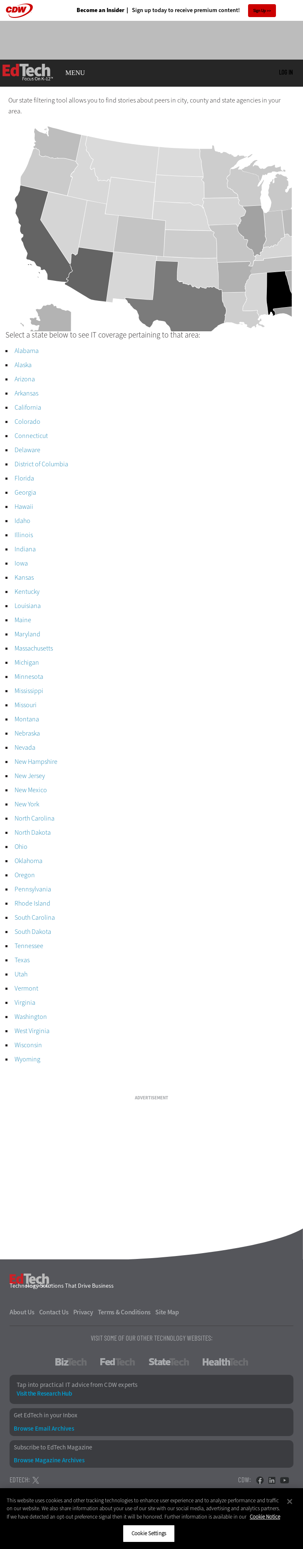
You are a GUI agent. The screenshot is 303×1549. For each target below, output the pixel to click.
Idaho (22, 520)
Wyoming (27, 1059)
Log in (286, 72)
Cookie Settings (149, 1533)
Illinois (24, 535)
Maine (23, 620)
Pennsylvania (33, 889)
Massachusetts (34, 648)
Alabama (27, 350)
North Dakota (33, 832)
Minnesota (29, 676)
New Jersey (30, 775)
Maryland (27, 634)
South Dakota (33, 931)
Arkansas (26, 393)
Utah (21, 974)
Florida (24, 478)
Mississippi (29, 690)
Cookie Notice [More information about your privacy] (265, 1516)
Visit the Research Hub (44, 1394)
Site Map (167, 1312)
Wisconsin (28, 1045)
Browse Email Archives (44, 1429)
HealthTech (225, 1362)
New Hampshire (36, 761)
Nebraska (27, 733)
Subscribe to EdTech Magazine (53, 1447)
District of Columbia (41, 464)
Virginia (25, 1002)
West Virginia (32, 1030)
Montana (27, 719)
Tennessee (29, 945)
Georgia (25, 492)
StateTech (169, 1362)
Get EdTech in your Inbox (45, 1415)
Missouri (26, 705)
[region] (151, 1518)
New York (27, 804)
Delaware (27, 449)
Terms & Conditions (124, 1312)
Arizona (25, 379)
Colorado (27, 421)
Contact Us (54, 1312)
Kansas (24, 577)
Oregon (25, 875)
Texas (22, 960)
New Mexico (31, 790)
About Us (22, 1312)
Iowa (21, 563)
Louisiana (28, 605)
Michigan (27, 662)
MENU (75, 73)
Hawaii (24, 506)
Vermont (26, 988)
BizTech (71, 1362)
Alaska (23, 364)
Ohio (21, 846)
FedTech (117, 1362)
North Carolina (35, 818)
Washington (31, 1016)
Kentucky (27, 591)
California (28, 407)
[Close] (290, 1501)
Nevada (25, 747)
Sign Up (259, 10)
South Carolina (35, 917)
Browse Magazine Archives (49, 1460)
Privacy (83, 1312)
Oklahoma (28, 860)
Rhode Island (32, 903)
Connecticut (31, 435)
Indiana (25, 549)
